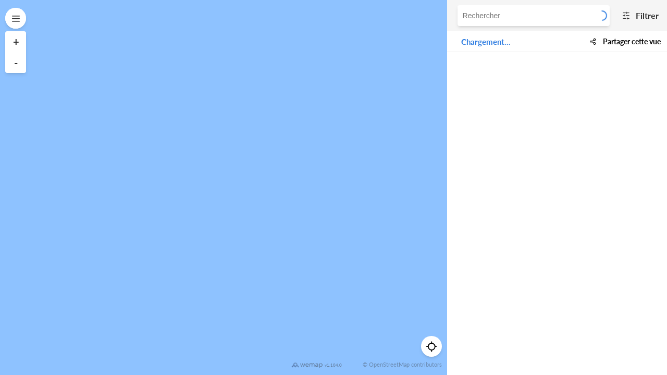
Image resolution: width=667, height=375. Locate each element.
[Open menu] (15, 18)
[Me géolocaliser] (431, 346)
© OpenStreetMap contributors (402, 364)
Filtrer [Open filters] (638, 15)
